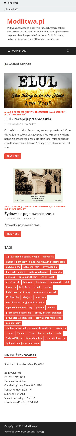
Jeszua (47, 287)
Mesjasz (27, 297)
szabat (10, 333)
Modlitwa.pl (26, 21)
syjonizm (61, 328)
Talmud (21, 333)
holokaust (55, 282)
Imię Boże (24, 287)
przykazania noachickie (19, 317)
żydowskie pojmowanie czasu (22, 343)
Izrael (37, 287)
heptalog (41, 282)
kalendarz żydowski (45, 292)
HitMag (40, 431)
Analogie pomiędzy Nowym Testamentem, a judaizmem (34, 112)
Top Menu (13, 3)
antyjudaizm (13, 266)
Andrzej (33, 123)
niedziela (40, 297)
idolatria (11, 287)
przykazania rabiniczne (48, 317)
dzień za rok (13, 282)
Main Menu (19, 50)
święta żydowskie (55, 338)
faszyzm (27, 282)
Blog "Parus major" (15, 114)
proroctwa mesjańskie (18, 312)
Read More (11, 155)
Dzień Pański (48, 276)
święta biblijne (34, 338)
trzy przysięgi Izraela (49, 333)
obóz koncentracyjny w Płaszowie (25, 302)
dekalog (10, 276)
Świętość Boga (14, 338)
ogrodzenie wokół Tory (19, 307)
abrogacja (48, 256)
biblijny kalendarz (39, 272)
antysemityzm (31, 266)
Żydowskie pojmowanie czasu (29, 213)
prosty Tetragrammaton (48, 312)
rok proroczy (13, 322)
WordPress (24, 431)
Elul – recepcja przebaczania (27, 119)
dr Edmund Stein (28, 276)
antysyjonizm (50, 266)
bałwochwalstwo (15, 272)
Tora (31, 333)
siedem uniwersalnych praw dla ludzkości (29, 328)
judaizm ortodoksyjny (18, 292)
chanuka (57, 272)
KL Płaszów (12, 297)
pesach (51, 307)
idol (67, 282)
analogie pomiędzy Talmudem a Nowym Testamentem (35, 261)
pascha (40, 307)
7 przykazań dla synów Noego (22, 256)
